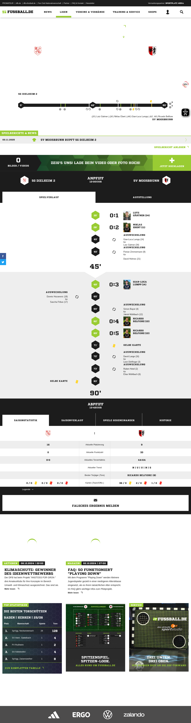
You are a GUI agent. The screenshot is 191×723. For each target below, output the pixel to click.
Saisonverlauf (72, 420)
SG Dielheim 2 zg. (38, 64)
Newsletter (90, 3)
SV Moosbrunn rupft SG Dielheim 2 (68, 140)
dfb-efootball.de (29, 3)
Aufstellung (142, 197)
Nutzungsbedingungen (42, 715)
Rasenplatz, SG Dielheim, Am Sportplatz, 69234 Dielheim (95, 37)
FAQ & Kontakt (78, 3)
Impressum (6, 715)
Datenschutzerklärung (22, 715)
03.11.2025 (8, 140)
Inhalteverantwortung (76, 715)
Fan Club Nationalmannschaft (49, 3)
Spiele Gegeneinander (119, 420)
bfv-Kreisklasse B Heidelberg (95, 26)
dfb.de (18, 3)
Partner (67, 3)
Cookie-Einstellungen (96, 715)
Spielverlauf (49, 197)
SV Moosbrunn (152, 64)
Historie (165, 420)
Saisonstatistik (25, 420)
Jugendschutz (59, 715)
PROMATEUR (7, 3)
